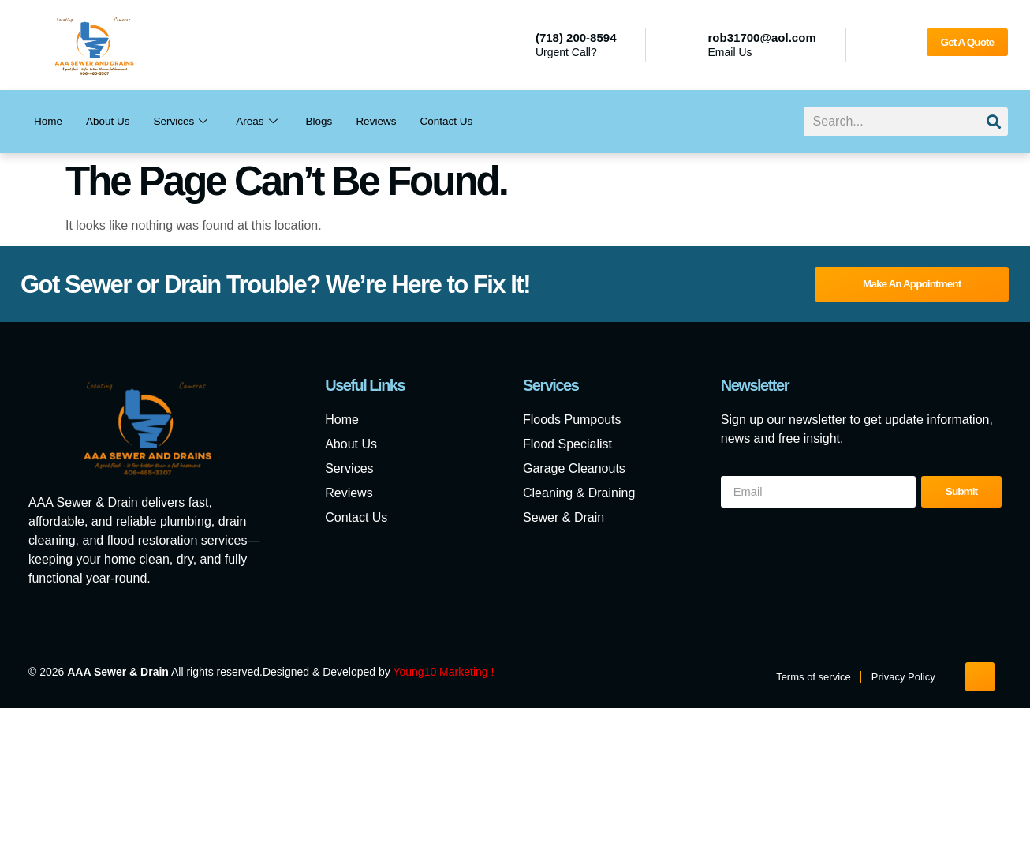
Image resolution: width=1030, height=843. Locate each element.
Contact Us (472, 121)
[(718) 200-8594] (515, 45)
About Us (113, 121)
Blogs (336, 121)
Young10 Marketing (440, 672)
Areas (270, 121)
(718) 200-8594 (576, 37)
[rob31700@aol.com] (687, 45)
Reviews (397, 121)
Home (49, 121)
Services (191, 121)
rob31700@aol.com (762, 37)
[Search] (994, 121)
